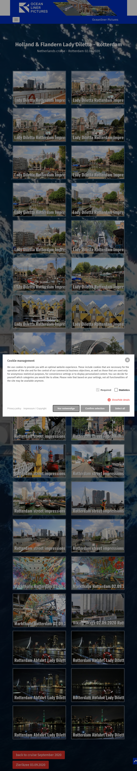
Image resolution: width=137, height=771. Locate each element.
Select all (120, 408)
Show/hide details (121, 400)
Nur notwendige (66, 408)
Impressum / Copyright (35, 408)
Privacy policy (14, 408)
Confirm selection (94, 408)
